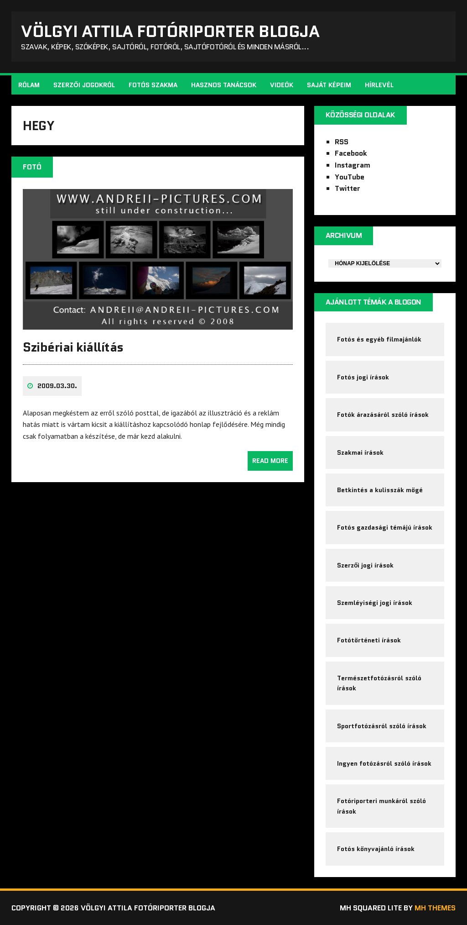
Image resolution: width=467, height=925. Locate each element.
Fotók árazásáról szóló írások (383, 414)
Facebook (351, 153)
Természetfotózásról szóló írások (379, 683)
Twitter (347, 188)
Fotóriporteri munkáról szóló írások (381, 805)
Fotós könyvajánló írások (376, 848)
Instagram (352, 165)
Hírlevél (379, 84)
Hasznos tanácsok (223, 84)
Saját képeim (329, 84)
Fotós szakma (153, 84)
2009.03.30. (57, 385)
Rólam (29, 84)
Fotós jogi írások (363, 377)
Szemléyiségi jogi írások (374, 602)
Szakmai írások (360, 452)
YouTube (349, 177)
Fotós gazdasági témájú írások (384, 527)
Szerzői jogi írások (365, 565)
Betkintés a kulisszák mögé (380, 489)
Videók (281, 84)
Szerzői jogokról (84, 84)
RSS (341, 142)
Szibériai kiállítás (73, 347)
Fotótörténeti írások (369, 640)
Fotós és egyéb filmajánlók (379, 339)
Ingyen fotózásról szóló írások (384, 763)
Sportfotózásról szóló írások (381, 726)
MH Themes (435, 908)
